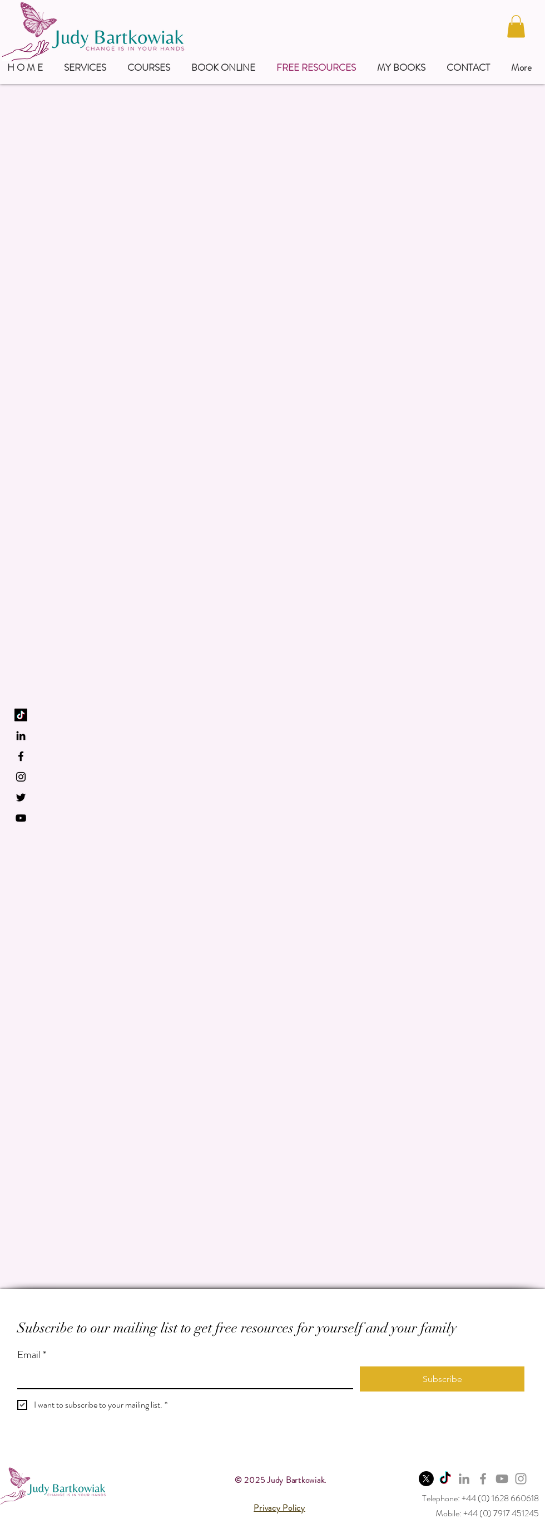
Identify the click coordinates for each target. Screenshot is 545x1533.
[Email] (181, 1377)
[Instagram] (520, 1478)
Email (31, 1355)
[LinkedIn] (20, 735)
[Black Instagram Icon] (20, 776)
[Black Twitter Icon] (20, 797)
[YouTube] (20, 818)
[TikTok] (20, 715)
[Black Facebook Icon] (20, 756)
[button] (516, 26)
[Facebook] (482, 1478)
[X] (426, 1478)
